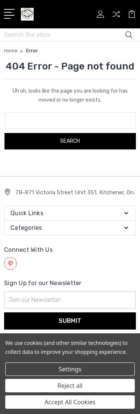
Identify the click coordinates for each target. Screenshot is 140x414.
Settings (70, 369)
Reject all (70, 385)
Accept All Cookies (70, 402)
